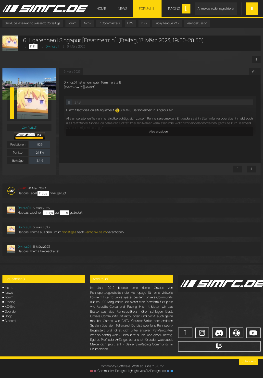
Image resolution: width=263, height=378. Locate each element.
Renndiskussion (96, 232)
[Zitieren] (251, 169)
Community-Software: (131, 366)
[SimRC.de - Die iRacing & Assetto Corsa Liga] (45, 8)
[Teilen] (256, 59)
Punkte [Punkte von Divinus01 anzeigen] (18, 152)
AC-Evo (10, 306)
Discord (10, 320)
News (9, 292)
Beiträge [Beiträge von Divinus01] (18, 161)
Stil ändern (249, 361)
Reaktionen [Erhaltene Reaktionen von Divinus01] (17, 144)
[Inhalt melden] (237, 169)
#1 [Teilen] (253, 71)
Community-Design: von (132, 370)
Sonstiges (69, 232)
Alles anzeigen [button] (158, 131)
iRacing (10, 302)
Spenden (11, 311)
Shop (8, 316)
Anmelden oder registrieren (216, 8)
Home (9, 287)
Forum (9, 297)
